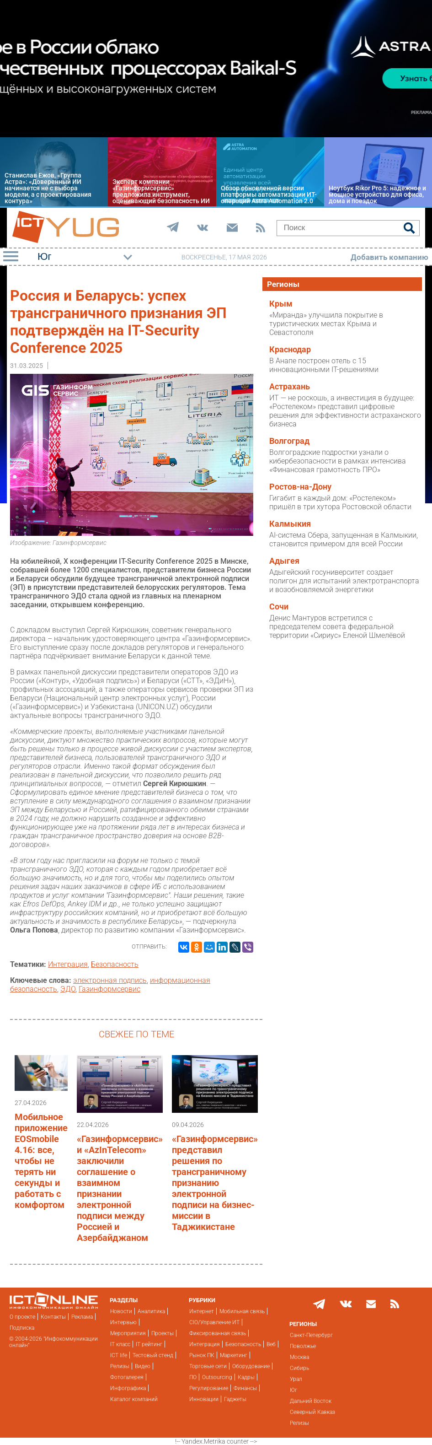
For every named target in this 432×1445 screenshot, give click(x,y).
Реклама (82, 1317)
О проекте (22, 1317)
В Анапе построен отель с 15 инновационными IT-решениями (324, 365)
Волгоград (289, 441)
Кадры (246, 1377)
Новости (121, 1311)
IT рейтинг (149, 1344)
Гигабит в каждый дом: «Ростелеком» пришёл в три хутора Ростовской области (340, 502)
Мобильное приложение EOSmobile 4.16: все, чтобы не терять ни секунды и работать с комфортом (41, 1160)
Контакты (53, 1317)
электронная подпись (110, 980)
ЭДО (67, 989)
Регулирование (208, 1388)
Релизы (119, 1366)
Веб (271, 1344)
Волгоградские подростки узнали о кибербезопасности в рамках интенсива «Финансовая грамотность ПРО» (337, 461)
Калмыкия (290, 523)
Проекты (162, 1333)
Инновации (204, 1399)
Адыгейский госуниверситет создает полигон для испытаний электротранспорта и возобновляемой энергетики (344, 581)
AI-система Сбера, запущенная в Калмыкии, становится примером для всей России (343, 539)
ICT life (118, 1355)
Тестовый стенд (153, 1355)
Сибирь (299, 1368)
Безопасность (115, 964)
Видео (142, 1366)
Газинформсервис (109, 989)
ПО (193, 1377)
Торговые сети (208, 1366)
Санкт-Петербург (311, 1335)
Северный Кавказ (312, 1412)
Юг (293, 1390)
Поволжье (303, 1346)
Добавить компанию (389, 257)
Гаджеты (235, 1399)
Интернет (201, 1311)
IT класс (120, 1344)
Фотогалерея (127, 1377)
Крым (281, 303)
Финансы (245, 1388)
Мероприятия (128, 1333)
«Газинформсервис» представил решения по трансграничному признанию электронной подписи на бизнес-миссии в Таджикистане (215, 1182)
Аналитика (151, 1311)
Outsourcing (217, 1377)
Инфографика (128, 1388)
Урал (296, 1379)
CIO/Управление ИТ (214, 1322)
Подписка (22, 1328)
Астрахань (289, 386)
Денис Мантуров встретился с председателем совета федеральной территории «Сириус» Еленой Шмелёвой (337, 627)
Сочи (278, 606)
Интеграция (68, 964)
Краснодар (290, 349)
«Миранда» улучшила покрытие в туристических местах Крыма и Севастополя (326, 324)
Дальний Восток (310, 1401)
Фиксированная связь (217, 1333)
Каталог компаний (134, 1399)
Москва (299, 1357)
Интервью (123, 1322)
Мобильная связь (242, 1311)
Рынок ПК (201, 1355)
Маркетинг (233, 1355)
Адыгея (284, 561)
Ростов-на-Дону (300, 486)
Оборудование (251, 1366)
